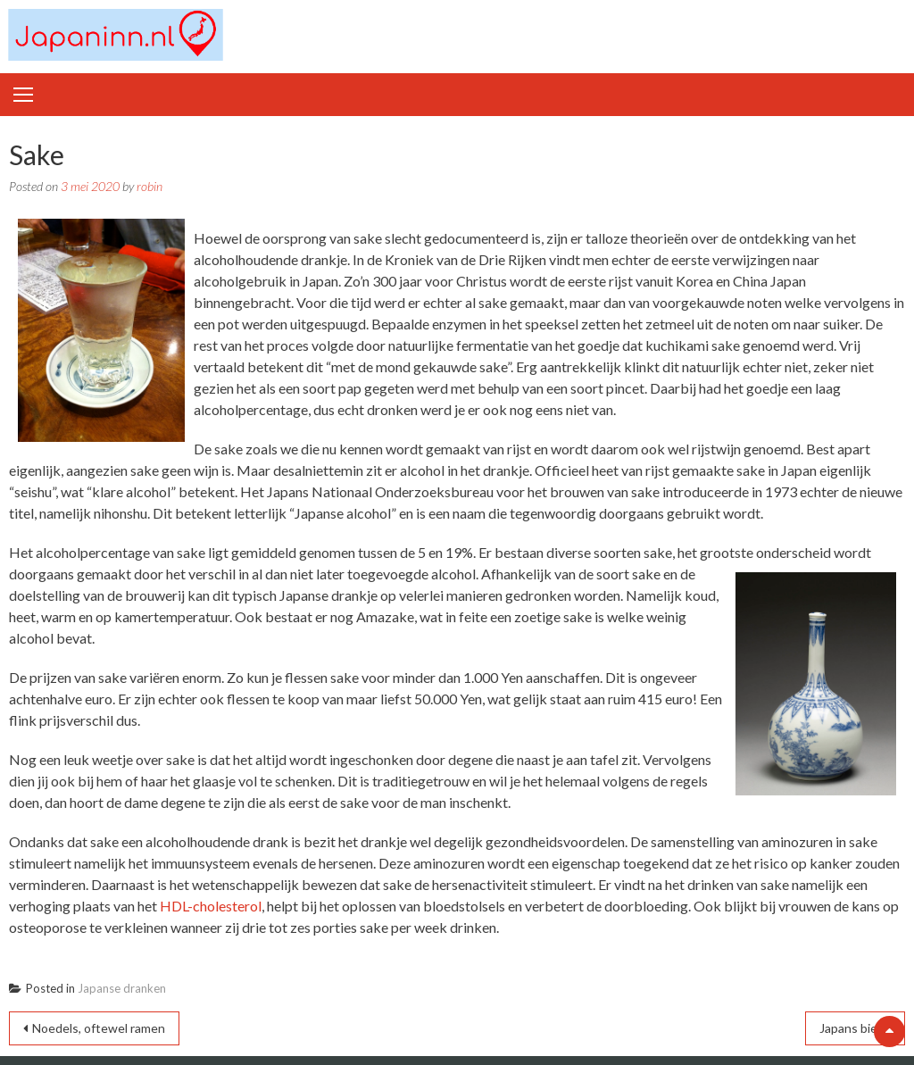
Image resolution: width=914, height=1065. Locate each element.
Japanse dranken (122, 988)
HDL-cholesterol (211, 905)
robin (149, 186)
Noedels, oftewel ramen (98, 1028)
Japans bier (850, 1028)
